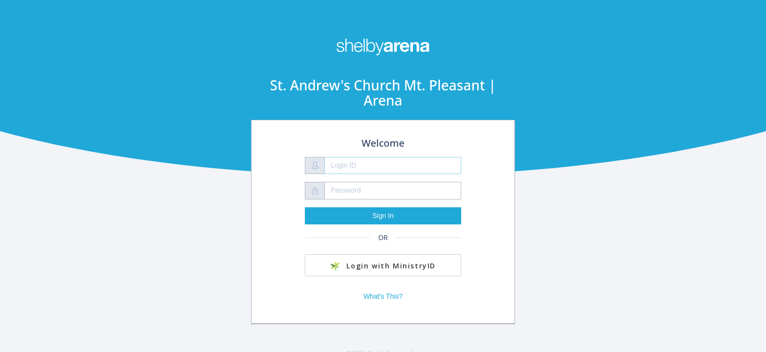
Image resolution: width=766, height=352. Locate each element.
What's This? (383, 296)
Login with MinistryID (383, 266)
